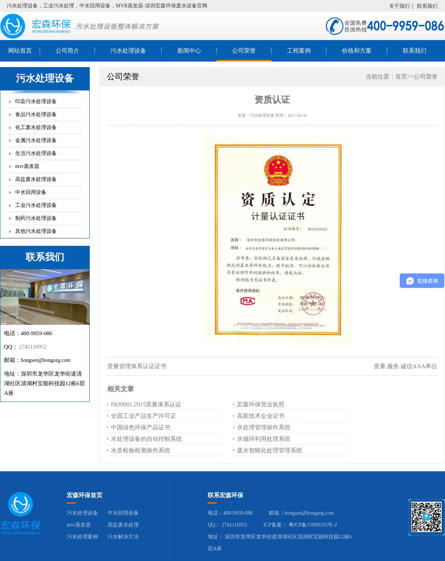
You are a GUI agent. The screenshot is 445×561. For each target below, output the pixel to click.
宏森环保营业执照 (260, 404)
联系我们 (427, 6)
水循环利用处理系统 (263, 439)
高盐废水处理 (123, 525)
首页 (401, 76)
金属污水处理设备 (36, 140)
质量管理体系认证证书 (137, 366)
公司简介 (67, 50)
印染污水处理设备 (36, 101)
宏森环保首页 (84, 495)
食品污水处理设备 (36, 114)
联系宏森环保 (225, 495)
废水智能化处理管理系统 (269, 450)
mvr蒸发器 (27, 166)
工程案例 (299, 50)
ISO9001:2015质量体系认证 (146, 404)
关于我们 (399, 6)
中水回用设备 (30, 192)
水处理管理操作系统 (263, 427)
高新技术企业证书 (260, 416)
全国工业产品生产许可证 (143, 416)
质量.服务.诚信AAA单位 (405, 366)
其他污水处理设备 (36, 231)
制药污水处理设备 (36, 218)
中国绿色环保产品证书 (140, 427)
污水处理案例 (82, 536)
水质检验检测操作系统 (140, 450)
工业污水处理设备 (36, 205)
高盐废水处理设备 (36, 179)
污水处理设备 (128, 50)
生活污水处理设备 (36, 153)
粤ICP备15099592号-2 (313, 525)
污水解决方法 (123, 536)
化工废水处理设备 (36, 127)
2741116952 (32, 347)
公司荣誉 (244, 50)
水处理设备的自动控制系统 (146, 439)
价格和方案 (357, 50)
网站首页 (20, 50)
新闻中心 (189, 50)
